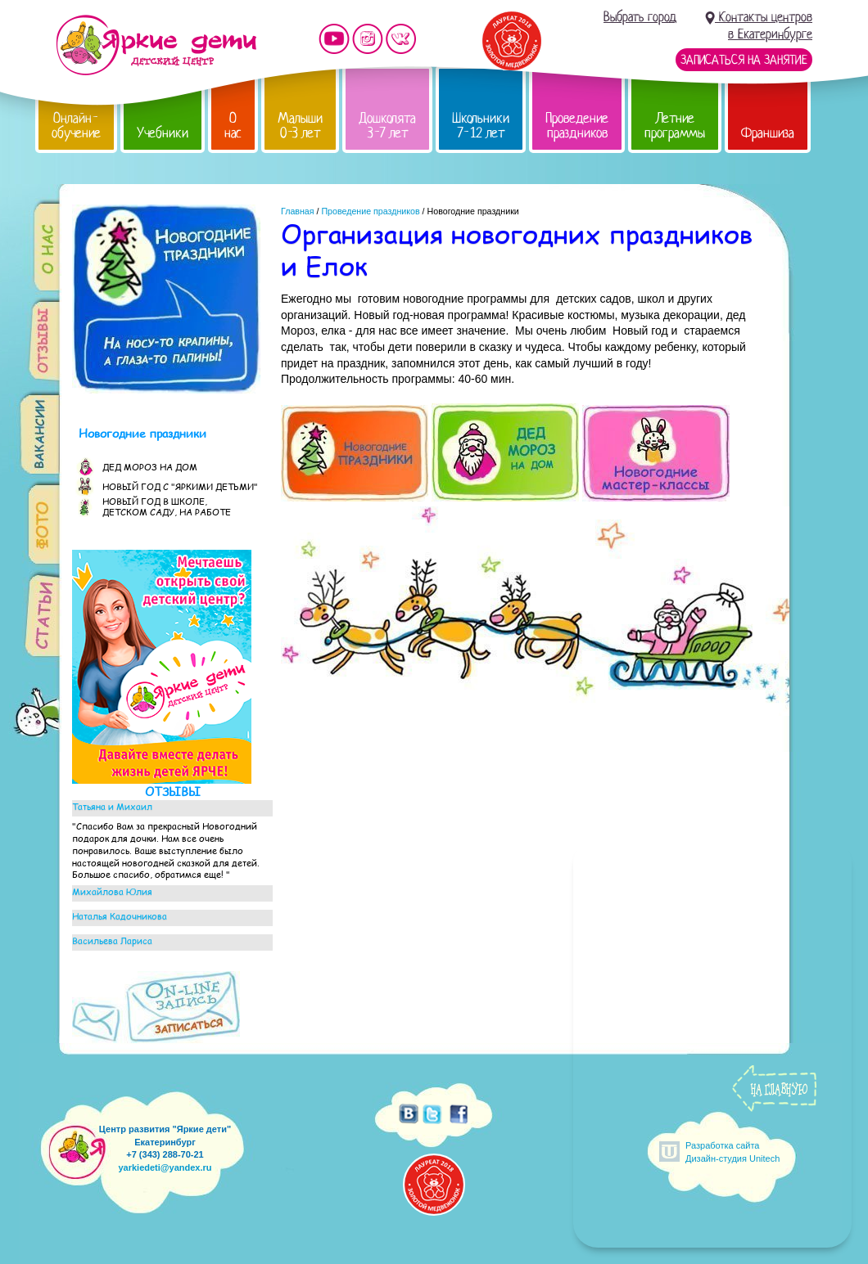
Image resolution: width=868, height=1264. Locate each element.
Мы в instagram (367, 39)
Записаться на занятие (743, 60)
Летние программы (674, 125)
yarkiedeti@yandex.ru (164, 1167)
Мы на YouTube (334, 39)
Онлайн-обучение (76, 125)
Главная (297, 211)
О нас (233, 125)
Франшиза (767, 133)
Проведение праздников (576, 125)
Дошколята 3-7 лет (387, 125)
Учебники (162, 133)
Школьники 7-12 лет (480, 125)
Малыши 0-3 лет (300, 125)
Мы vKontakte (401, 39)
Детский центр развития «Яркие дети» (156, 45)
